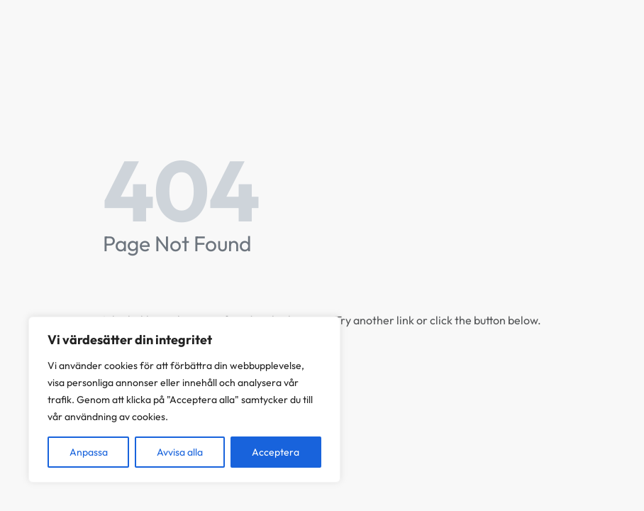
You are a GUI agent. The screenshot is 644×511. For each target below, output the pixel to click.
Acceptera (275, 452)
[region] (184, 400)
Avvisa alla (180, 452)
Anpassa (89, 452)
